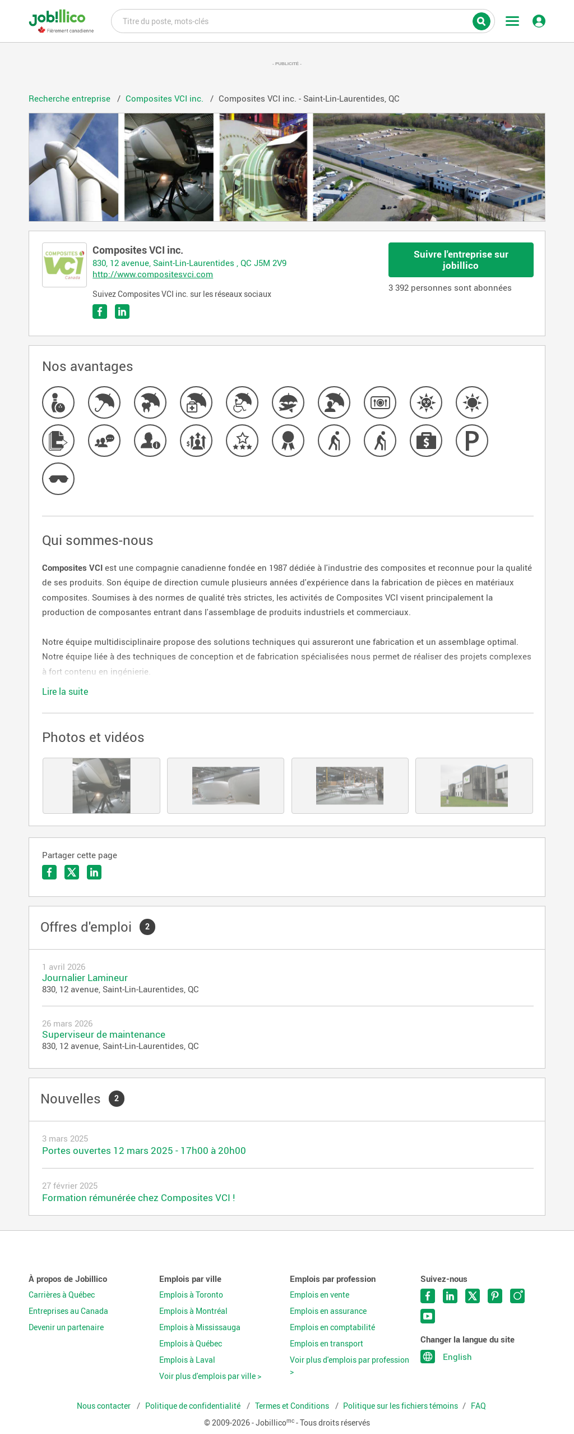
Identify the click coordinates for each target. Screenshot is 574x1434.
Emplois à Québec (190, 1344)
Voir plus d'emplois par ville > (210, 1376)
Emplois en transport (326, 1344)
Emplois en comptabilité (332, 1327)
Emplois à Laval (187, 1360)
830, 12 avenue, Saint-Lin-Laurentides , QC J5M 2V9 (189, 262)
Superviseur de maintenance (103, 1034)
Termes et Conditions (293, 1406)
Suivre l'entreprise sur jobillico (461, 260)
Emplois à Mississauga (199, 1327)
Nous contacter (104, 1406)
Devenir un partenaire (66, 1327)
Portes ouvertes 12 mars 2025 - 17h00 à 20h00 (144, 1150)
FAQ (478, 1406)
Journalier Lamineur (85, 977)
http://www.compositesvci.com (152, 274)
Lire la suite (65, 691)
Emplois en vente (319, 1295)
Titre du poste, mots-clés (303, 20)
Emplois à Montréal (193, 1311)
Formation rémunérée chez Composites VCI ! (138, 1197)
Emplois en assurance (328, 1311)
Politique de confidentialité (193, 1406)
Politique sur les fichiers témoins (400, 1406)
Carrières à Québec (62, 1295)
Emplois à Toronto (191, 1295)
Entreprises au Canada (68, 1311)
